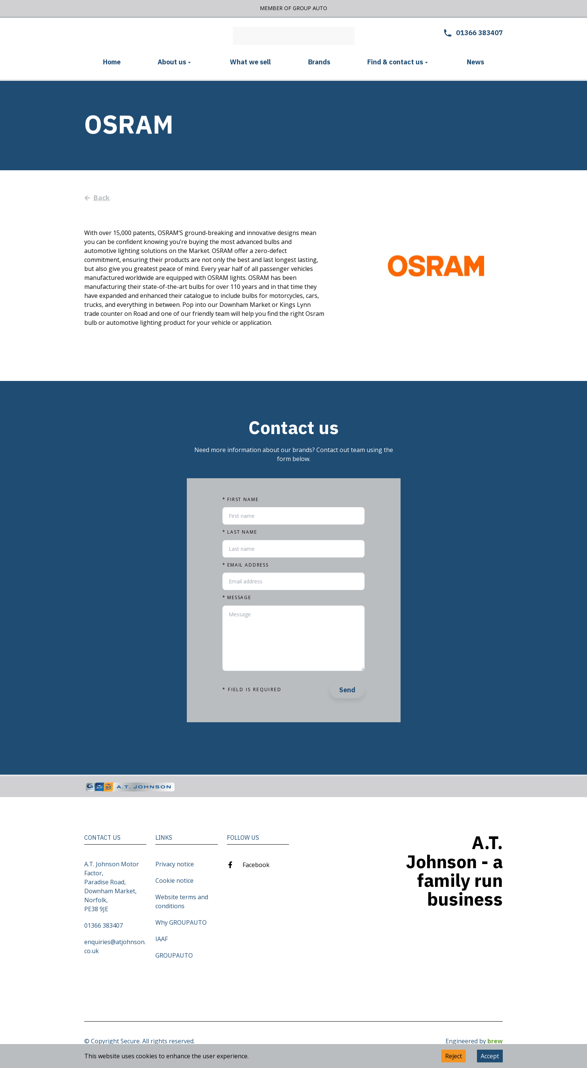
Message (236, 598)
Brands (319, 62)
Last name (239, 532)
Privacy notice (174, 864)
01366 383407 (103, 925)
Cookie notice (174, 880)
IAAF (161, 939)
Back (97, 197)
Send (347, 690)
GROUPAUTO (174, 955)
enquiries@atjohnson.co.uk (115, 946)
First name (240, 500)
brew (495, 1041)
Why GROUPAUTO (181, 922)
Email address (245, 565)
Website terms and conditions (181, 901)
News (475, 62)
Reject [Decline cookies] (453, 1056)
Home (112, 62)
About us (175, 62)
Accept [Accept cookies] (490, 1056)
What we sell (250, 62)
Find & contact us (398, 62)
